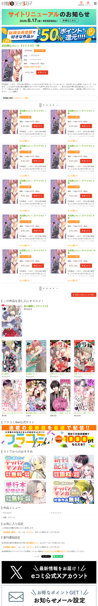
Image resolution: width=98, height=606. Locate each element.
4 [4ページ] (50, 69)
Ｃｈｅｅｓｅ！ (37, 23)
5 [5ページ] (53, 69)
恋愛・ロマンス (9, 481)
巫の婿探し (6, 338)
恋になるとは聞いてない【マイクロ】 (85, 377)
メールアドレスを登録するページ (55, 515)
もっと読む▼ (24, 105)
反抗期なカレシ (32, 338)
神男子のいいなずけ (57, 338)
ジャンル (38, 588)
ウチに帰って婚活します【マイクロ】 (61, 377)
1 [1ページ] (40, 69)
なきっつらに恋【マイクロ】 (12, 377)
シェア (37, 520)
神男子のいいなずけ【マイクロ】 (85, 338)
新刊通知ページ (32, 507)
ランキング (18, 588)
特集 (28, 588)
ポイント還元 (40, 14)
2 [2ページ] (43, 69)
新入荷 (6, 588)
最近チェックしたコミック (64, 588)
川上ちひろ (35, 19)
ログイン (30, 496)
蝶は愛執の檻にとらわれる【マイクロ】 (37, 377)
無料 (47, 588)
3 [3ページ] (46, 69)
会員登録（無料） (10, 496)
